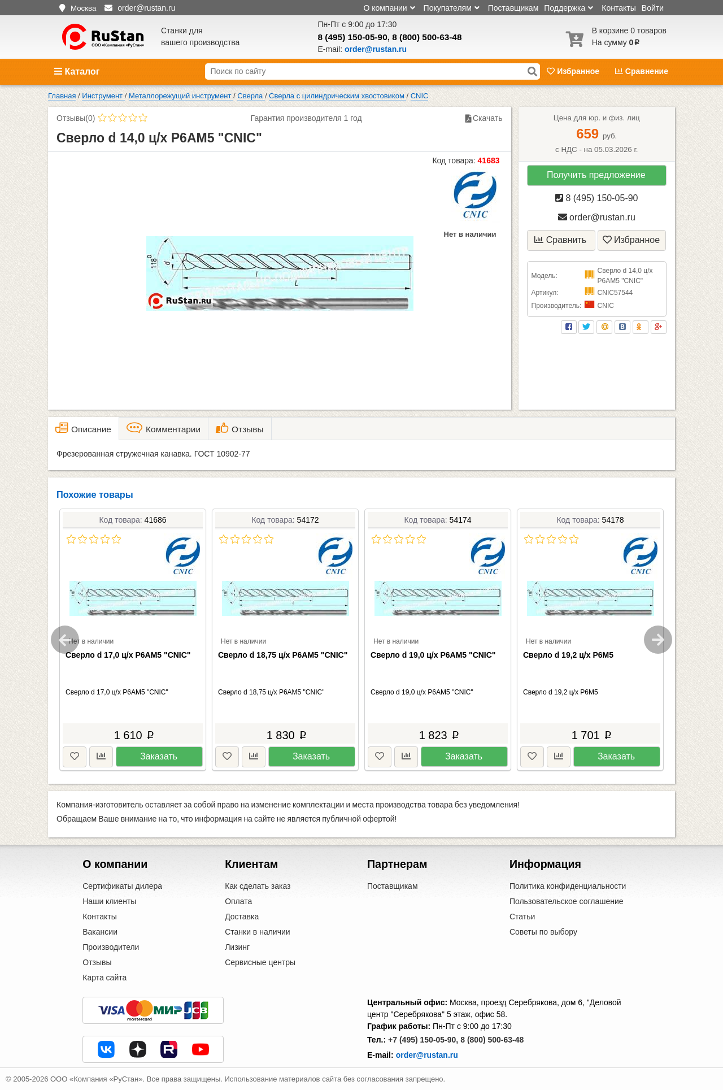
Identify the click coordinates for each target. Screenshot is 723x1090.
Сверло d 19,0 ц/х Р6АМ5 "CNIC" (433, 654)
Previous (65, 640)
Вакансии (99, 931)
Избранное (574, 71)
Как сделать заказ (257, 886)
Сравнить (560, 240)
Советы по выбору (543, 931)
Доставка (242, 916)
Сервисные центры (260, 962)
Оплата (238, 901)
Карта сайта (104, 977)
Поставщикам (513, 7)
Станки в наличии (257, 931)
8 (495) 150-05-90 (352, 37)
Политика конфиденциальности (567, 886)
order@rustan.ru (596, 217)
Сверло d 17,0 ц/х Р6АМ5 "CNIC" (128, 654)
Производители (110, 947)
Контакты (618, 7)
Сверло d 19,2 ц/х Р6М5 (568, 654)
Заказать (158, 756)
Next (658, 640)
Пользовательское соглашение (566, 901)
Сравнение (641, 71)
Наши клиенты (109, 901)
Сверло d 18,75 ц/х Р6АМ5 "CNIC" (282, 654)
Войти (653, 7)
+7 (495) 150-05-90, (423, 1039)
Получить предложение (596, 175)
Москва (84, 8)
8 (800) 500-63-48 (426, 37)
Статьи (522, 916)
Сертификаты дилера (122, 886)
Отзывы (96, 962)
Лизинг (237, 947)
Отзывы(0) (75, 118)
